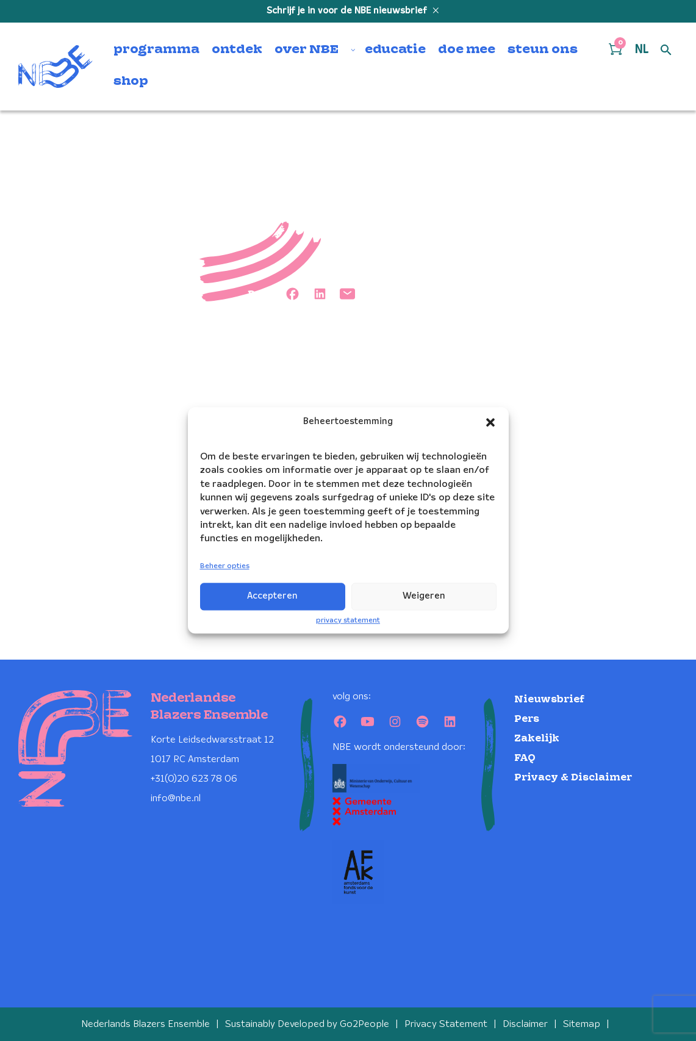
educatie (395, 50)
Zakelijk (536, 738)
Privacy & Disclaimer (573, 777)
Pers (526, 719)
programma (156, 50)
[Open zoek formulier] (666, 50)
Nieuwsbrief (549, 699)
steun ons (543, 50)
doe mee (466, 50)
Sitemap (581, 1024)
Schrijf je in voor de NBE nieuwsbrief (348, 11)
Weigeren (424, 596)
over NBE (306, 50)
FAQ (525, 758)
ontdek (237, 50)
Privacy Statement (445, 1024)
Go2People (364, 1024)
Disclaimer (525, 1024)
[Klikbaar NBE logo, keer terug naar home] (55, 66)
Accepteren (272, 596)
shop (130, 81)
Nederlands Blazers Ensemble (145, 1024)
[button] (490, 422)
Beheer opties (224, 566)
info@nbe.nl (176, 798)
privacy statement (348, 620)
